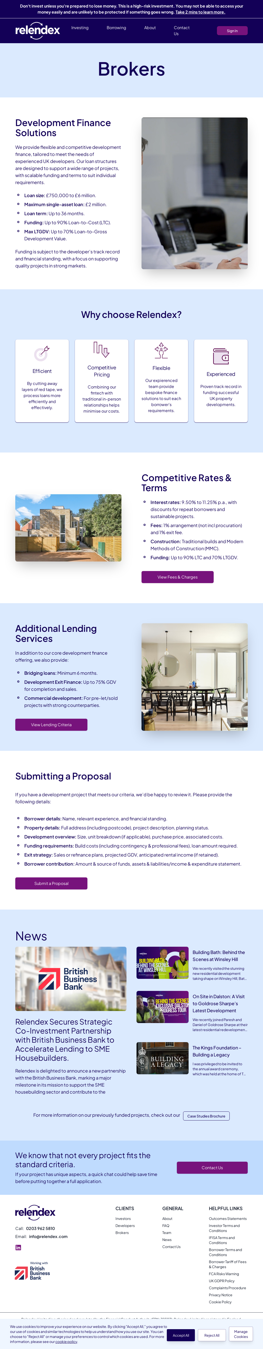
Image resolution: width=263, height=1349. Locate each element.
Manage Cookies (241, 1334)
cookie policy (66, 1341)
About (167, 1218)
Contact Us (182, 30)
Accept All (181, 1335)
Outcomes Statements (228, 1218)
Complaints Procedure (227, 1287)
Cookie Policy (220, 1302)
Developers (125, 1225)
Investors (123, 1218)
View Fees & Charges (178, 577)
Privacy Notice (220, 1294)
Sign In (232, 30)
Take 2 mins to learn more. (200, 12)
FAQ (165, 1225)
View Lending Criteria (51, 724)
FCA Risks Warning (224, 1273)
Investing (80, 27)
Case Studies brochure (206, 1116)
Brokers (122, 1232)
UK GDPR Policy (222, 1280)
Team (166, 1232)
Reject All (211, 1335)
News (167, 1239)
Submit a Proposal (51, 883)
